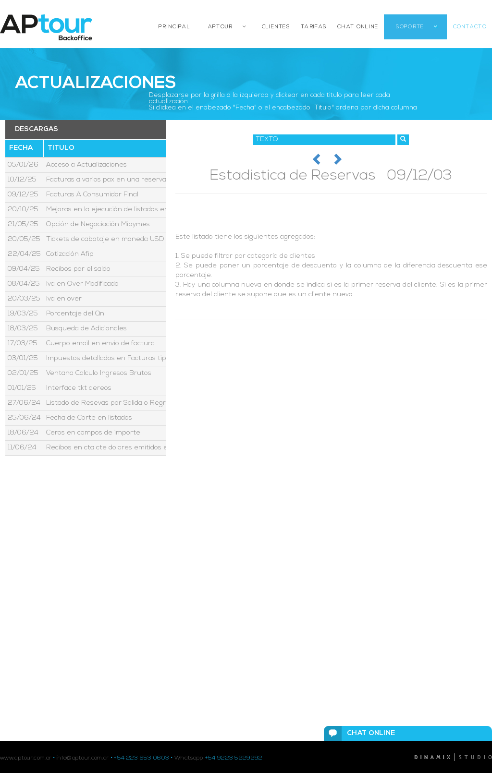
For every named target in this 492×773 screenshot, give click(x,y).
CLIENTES (276, 27)
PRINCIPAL (174, 27)
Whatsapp (188, 758)
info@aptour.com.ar (83, 758)
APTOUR (220, 27)
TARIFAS (313, 27)
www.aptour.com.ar (25, 758)
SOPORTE (410, 27)
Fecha (21, 148)
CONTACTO (470, 27)
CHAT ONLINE (357, 27)
